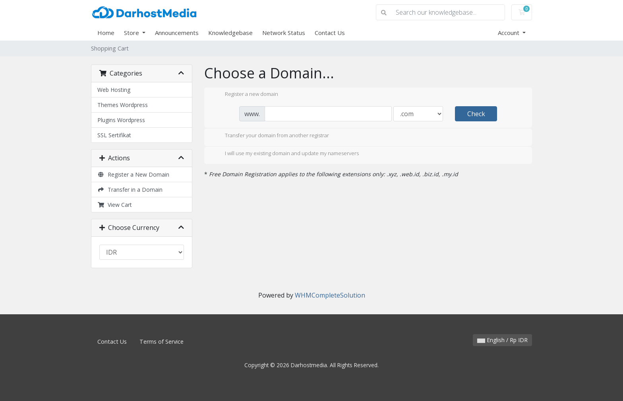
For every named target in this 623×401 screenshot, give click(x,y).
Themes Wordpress (122, 105)
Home (105, 33)
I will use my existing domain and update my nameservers (285, 154)
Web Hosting (113, 89)
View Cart (114, 204)
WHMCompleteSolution (330, 295)
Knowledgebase (230, 33)
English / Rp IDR (502, 340)
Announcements (177, 33)
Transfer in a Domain (130, 189)
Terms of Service (161, 341)
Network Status (283, 33)
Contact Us (330, 33)
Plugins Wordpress (121, 120)
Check (476, 113)
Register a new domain (245, 94)
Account (509, 33)
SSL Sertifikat (114, 135)
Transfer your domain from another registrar (270, 136)
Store (132, 33)
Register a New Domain (133, 174)
